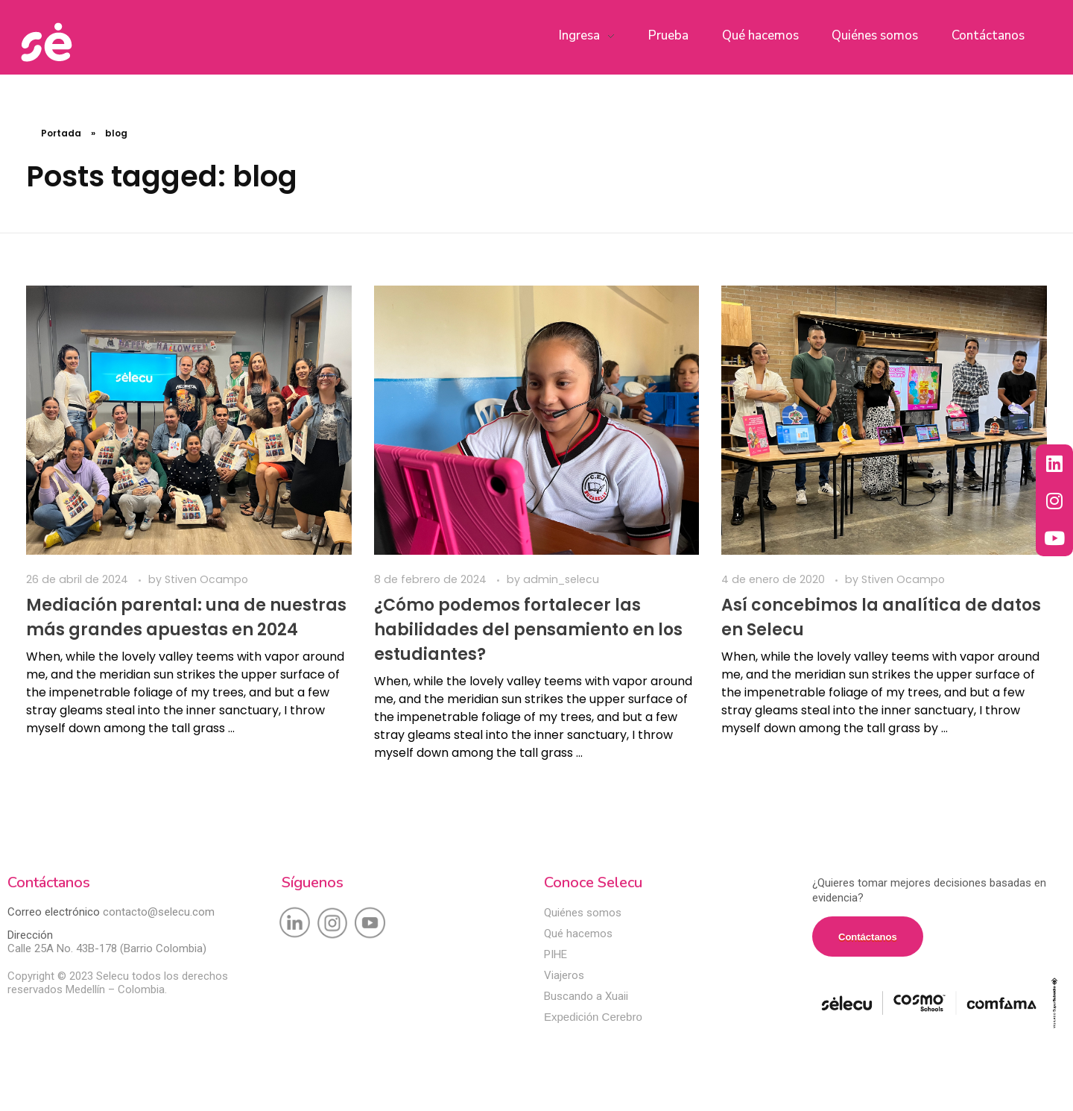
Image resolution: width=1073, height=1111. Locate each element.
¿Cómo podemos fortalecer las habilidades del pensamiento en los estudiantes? (528, 630)
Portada (61, 133)
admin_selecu (561, 579)
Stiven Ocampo (206, 579)
